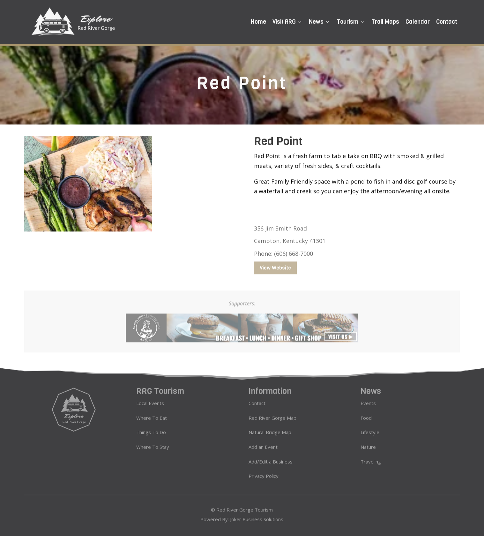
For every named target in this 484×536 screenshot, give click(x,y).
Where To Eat (151, 414)
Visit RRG (287, 21)
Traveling (371, 458)
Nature (368, 443)
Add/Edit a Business (271, 458)
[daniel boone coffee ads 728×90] (242, 337)
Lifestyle (370, 429)
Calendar (418, 21)
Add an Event (263, 443)
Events (368, 399)
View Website (275, 264)
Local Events (150, 399)
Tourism (351, 21)
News (319, 21)
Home (258, 21)
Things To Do (151, 429)
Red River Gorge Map (272, 414)
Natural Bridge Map (270, 429)
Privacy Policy (264, 472)
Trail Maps (385, 21)
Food (366, 414)
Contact (446, 21)
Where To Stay (152, 443)
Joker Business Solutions (256, 518)
